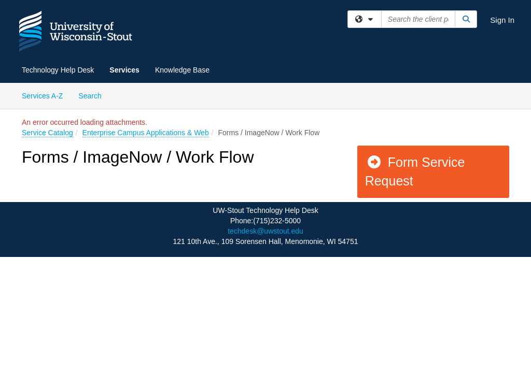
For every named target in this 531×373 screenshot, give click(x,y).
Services (124, 70)
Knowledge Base (182, 70)
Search (93, 95)
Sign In (502, 20)
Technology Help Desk (58, 70)
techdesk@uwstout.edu (265, 231)
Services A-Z (42, 96)
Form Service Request (415, 171)
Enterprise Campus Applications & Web (145, 132)
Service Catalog (47, 132)
